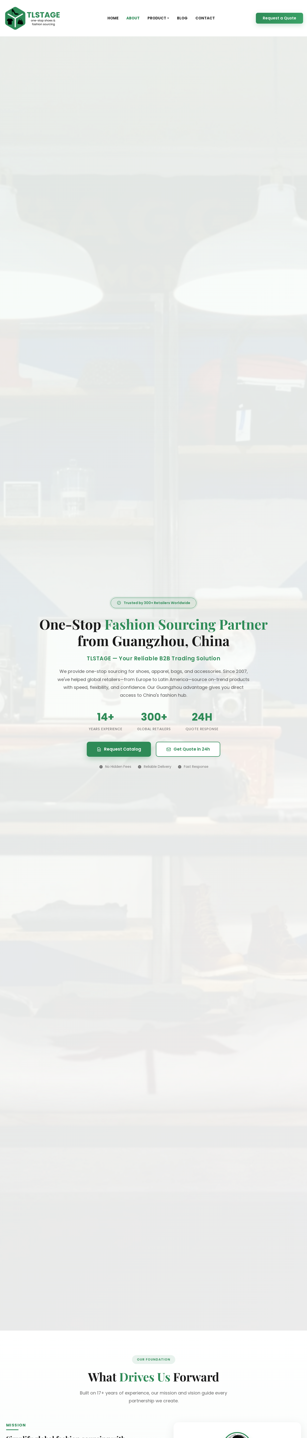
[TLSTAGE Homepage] (32, 18)
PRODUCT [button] (156, 18)
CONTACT (205, 18)
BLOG (182, 18)
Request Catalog (119, 749)
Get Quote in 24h (188, 749)
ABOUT (133, 18)
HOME (112, 18)
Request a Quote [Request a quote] (279, 18)
